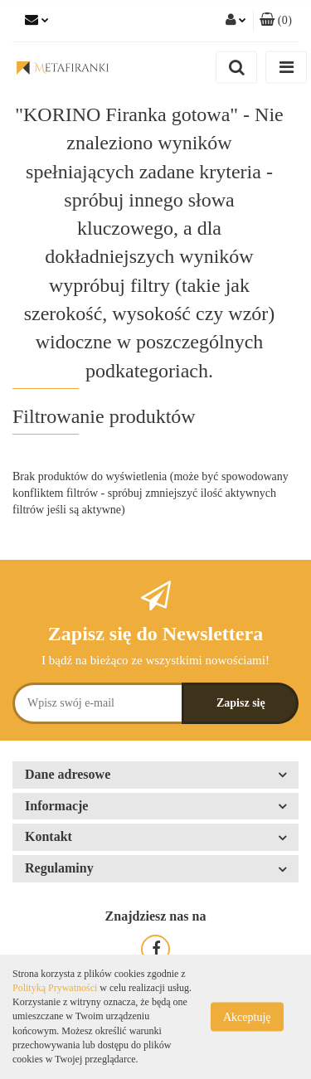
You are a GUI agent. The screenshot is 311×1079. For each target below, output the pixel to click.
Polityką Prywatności (54, 988)
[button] (276, 20)
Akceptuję (247, 1017)
